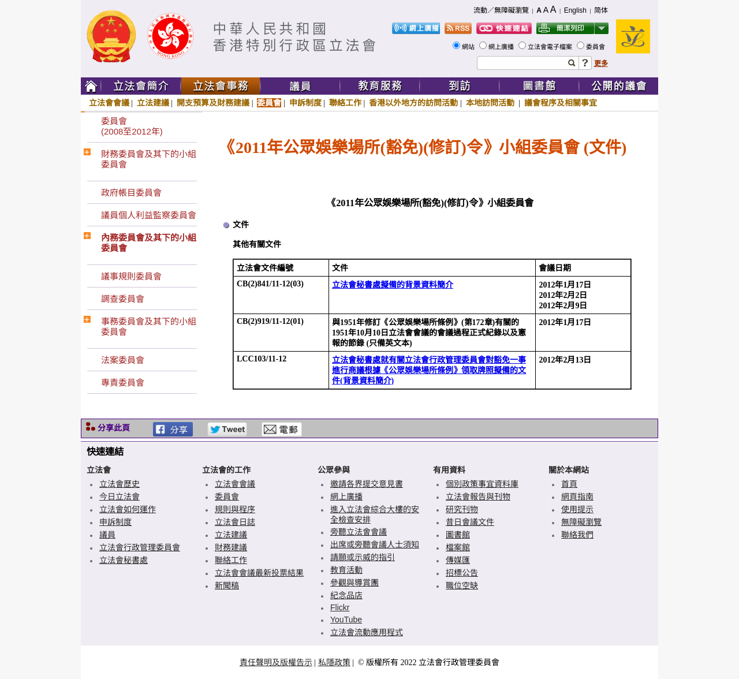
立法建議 (153, 102)
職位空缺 (462, 585)
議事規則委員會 (131, 276)
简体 (601, 10)
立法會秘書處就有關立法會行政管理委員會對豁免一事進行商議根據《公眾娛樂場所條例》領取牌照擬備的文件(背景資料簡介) (429, 370)
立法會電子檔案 (551, 46)
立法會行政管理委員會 (139, 547)
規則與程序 (235, 509)
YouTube (346, 619)
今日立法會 (119, 496)
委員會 (596, 46)
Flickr (339, 607)
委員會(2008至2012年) (132, 126)
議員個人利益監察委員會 (148, 215)
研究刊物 (462, 509)
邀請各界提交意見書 (366, 483)
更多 (601, 63)
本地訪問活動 (491, 102)
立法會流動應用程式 (366, 632)
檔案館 (458, 547)
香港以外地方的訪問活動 (413, 102)
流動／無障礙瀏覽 (501, 10)
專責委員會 (122, 382)
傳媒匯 (458, 560)
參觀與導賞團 (354, 582)
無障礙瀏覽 (581, 522)
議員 (107, 534)
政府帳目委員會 (131, 192)
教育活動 (346, 569)
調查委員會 (122, 299)
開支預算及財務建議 (213, 102)
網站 (469, 46)
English (575, 10)
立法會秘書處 (123, 560)
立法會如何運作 (127, 509)
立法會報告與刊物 (478, 496)
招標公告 (462, 572)
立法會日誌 (235, 522)
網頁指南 (577, 496)
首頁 (569, 483)
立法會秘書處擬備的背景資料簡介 (392, 285)
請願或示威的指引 (362, 557)
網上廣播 (502, 46)
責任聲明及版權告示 (276, 662)
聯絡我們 (577, 534)
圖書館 (458, 534)
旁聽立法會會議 (358, 531)
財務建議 (231, 547)
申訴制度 (305, 102)
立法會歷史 (119, 483)
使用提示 (577, 509)
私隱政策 (334, 662)
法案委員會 (122, 360)
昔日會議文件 (470, 522)
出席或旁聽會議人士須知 (374, 544)
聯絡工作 (345, 102)
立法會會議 (109, 102)
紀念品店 (346, 595)
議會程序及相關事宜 (560, 102)
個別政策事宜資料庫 (482, 483)
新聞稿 (227, 585)
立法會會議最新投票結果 (259, 572)
